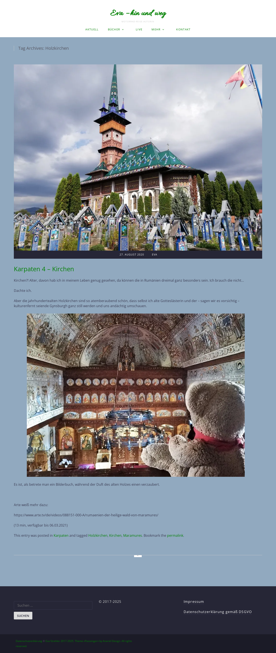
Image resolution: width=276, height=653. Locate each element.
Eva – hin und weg (138, 13)
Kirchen (115, 535)
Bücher (114, 29)
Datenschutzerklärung (29, 641)
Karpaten (61, 535)
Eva (154, 254)
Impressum (194, 601)
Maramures (132, 535)
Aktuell (92, 29)
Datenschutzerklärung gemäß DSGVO (218, 611)
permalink (175, 535)
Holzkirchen (97, 535)
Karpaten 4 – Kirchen (44, 269)
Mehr (156, 29)
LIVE (139, 29)
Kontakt (183, 29)
